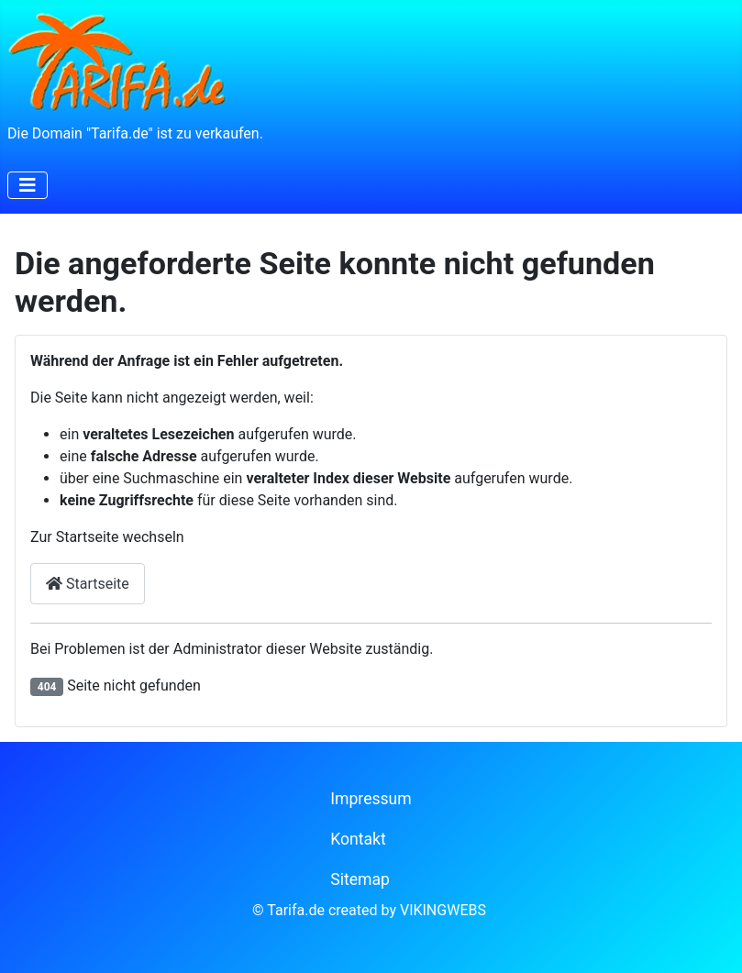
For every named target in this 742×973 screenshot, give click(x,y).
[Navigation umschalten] (27, 185)
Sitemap (360, 879)
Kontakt (358, 839)
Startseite (87, 583)
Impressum (371, 799)
